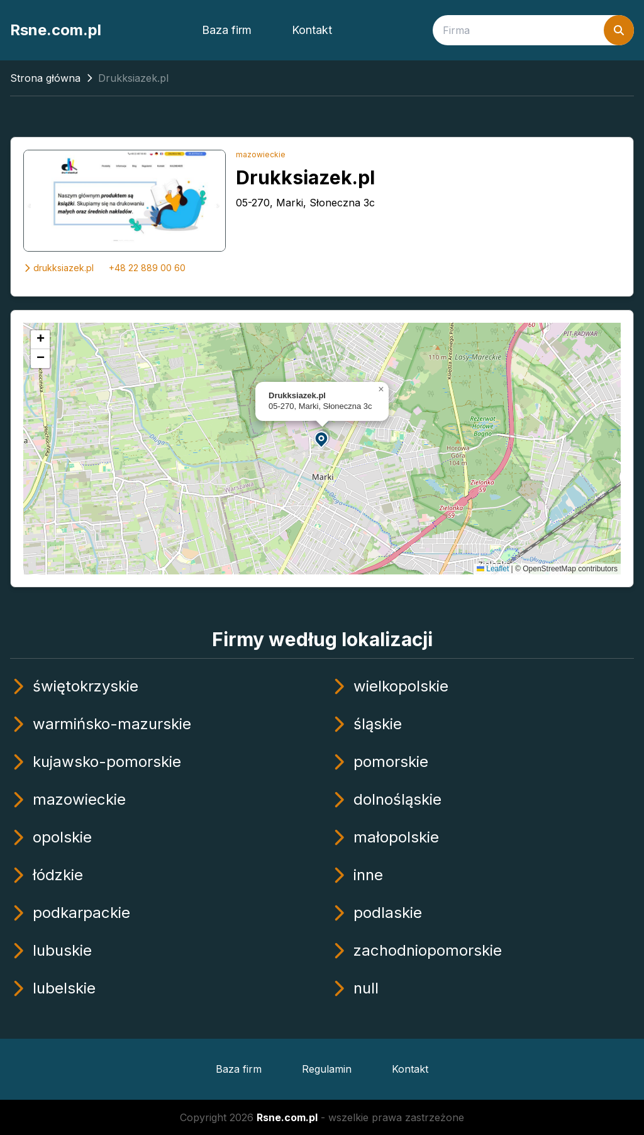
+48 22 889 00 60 (147, 267)
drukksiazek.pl (58, 267)
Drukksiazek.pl (305, 177)
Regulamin (327, 1069)
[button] (322, 439)
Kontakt (312, 29)
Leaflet (493, 568)
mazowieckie (261, 154)
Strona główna (45, 78)
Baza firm (227, 29)
